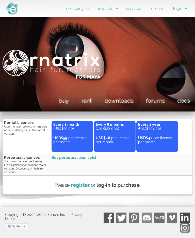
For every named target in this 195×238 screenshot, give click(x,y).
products (104, 8)
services (133, 8)
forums (155, 100)
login (177, 8)
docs (183, 100)
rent (86, 100)
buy (64, 100)
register (80, 185)
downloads (118, 100)
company (75, 8)
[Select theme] (16, 226)
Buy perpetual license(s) (74, 158)
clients (157, 8)
